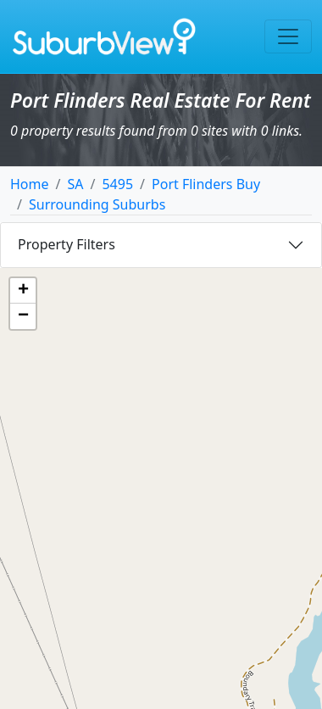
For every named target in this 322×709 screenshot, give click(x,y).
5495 (117, 184)
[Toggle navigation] (288, 36)
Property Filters (66, 244)
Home (29, 184)
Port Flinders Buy (206, 184)
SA (75, 184)
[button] (23, 291)
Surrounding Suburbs (97, 204)
